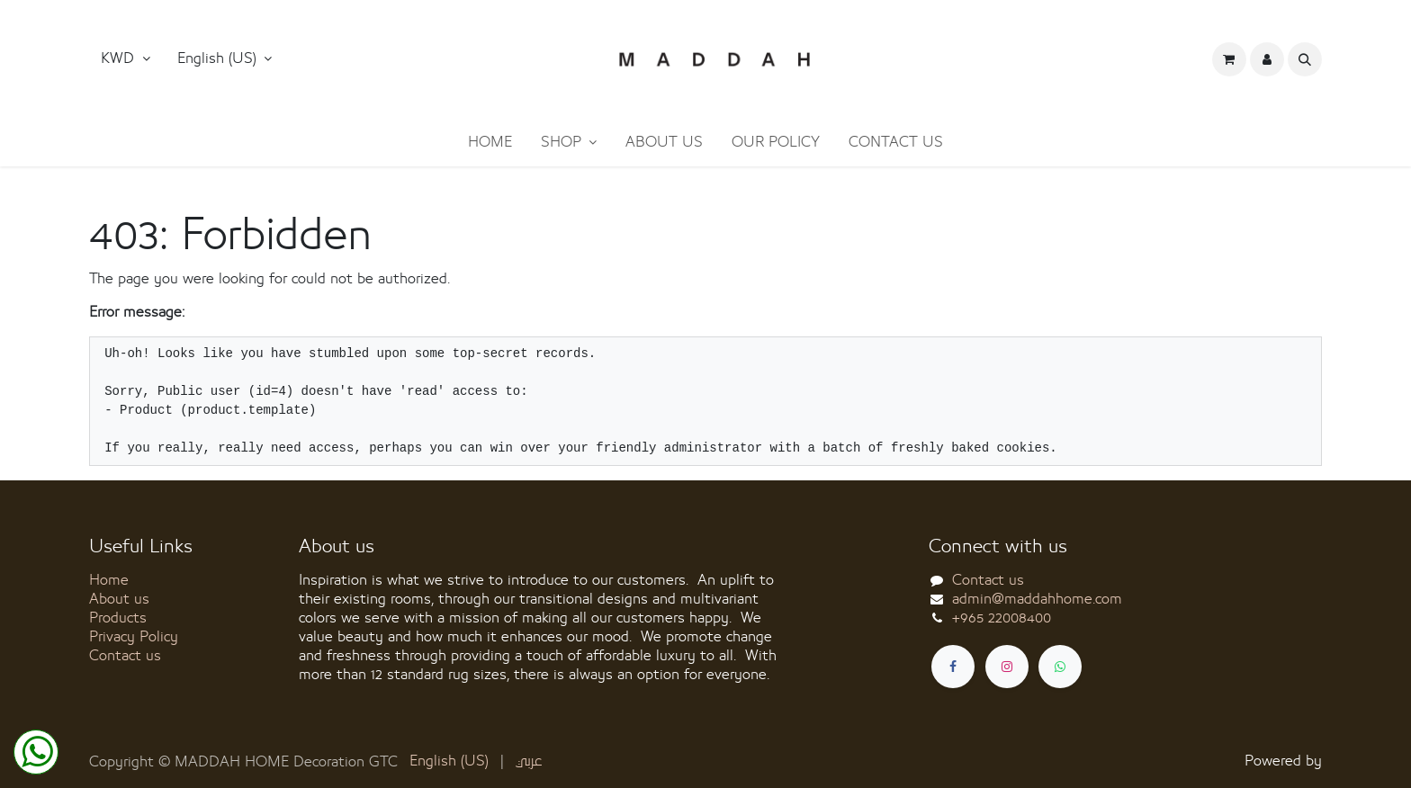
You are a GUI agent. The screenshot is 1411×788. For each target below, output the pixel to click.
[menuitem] (490, 142)
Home (109, 580)
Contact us (125, 655)
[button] (225, 59)
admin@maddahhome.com (1037, 599)
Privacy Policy (133, 637)
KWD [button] (120, 58)
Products (118, 618)
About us (119, 599)
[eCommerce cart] (1229, 59)
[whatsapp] (1060, 666)
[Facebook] (953, 666)
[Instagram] (1007, 666)
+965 (1001, 618)
